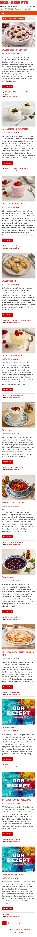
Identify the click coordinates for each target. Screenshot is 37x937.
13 (19, 923)
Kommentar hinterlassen (12, 96)
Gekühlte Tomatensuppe (14, 502)
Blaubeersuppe (9, 577)
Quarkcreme (8, 430)
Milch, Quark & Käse (11, 92)
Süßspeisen (6, 94)
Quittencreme (9, 727)
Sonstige (17, 839)
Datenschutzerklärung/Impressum (18, 929)
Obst (6, 764)
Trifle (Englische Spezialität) (17, 799)
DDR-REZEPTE (14, 2)
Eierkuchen (8, 692)
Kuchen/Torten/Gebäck (12, 320)
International (9, 839)
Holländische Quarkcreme (15, 129)
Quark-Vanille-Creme (12, 355)
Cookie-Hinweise (18, 932)
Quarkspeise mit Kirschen (15, 50)
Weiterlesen (7, 86)
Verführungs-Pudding (13, 874)
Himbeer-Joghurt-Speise (14, 203)
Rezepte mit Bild (23, 92)
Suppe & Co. (20, 542)
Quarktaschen (9, 280)
